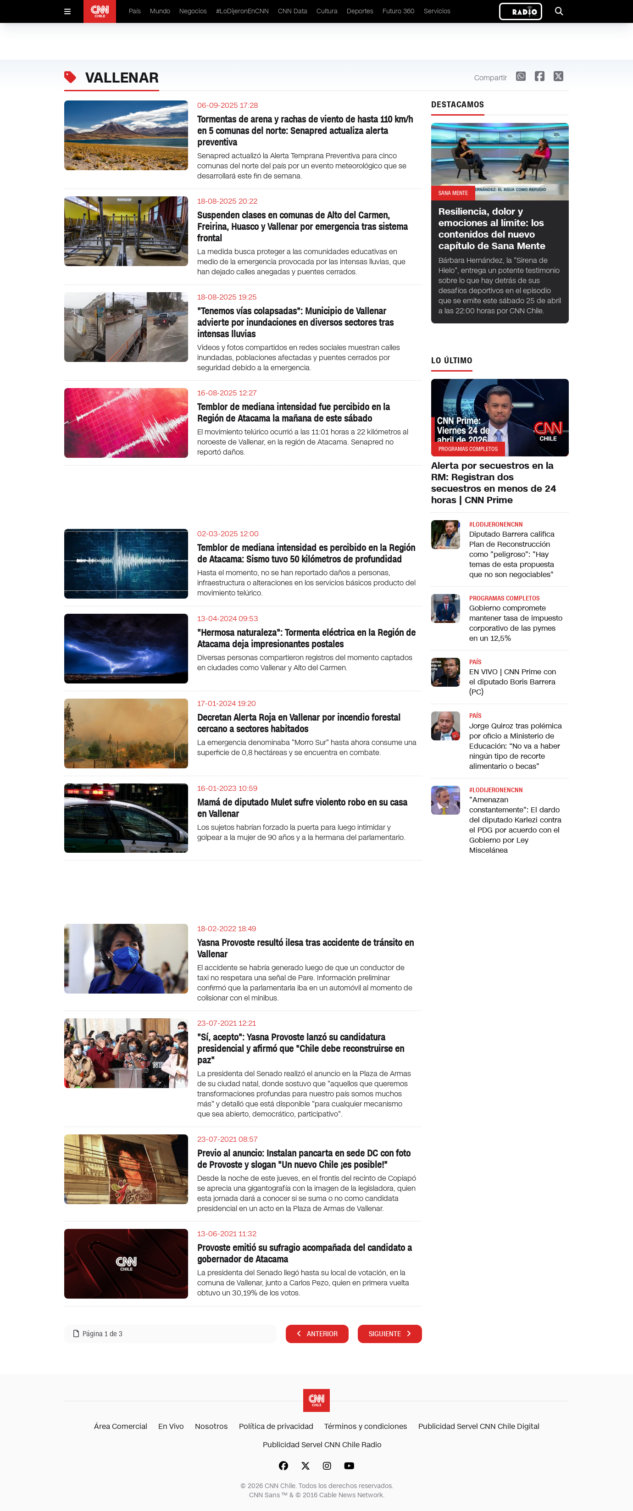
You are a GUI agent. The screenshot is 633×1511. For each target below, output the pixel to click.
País (135, 11)
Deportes (360, 11)
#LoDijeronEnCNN (242, 11)
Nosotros (211, 1426)
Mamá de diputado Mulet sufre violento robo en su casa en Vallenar (302, 808)
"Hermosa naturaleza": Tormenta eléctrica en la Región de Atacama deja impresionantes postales (306, 638)
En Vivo (171, 1426)
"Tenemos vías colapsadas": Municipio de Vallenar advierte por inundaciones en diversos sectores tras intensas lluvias (295, 322)
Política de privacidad (276, 1426)
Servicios (437, 11)
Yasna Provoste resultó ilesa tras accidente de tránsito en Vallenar (305, 948)
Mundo (160, 11)
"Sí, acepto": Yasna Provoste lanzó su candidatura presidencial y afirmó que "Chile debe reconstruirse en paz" (300, 1049)
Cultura (327, 11)
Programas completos (504, 598)
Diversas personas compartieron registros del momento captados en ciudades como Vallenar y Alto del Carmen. (304, 662)
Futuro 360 (399, 11)
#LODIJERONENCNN (496, 524)
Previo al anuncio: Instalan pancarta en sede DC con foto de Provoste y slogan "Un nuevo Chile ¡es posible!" (304, 1159)
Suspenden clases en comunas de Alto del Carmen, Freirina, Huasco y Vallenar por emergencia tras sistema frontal (302, 226)
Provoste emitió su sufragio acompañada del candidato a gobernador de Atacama (304, 1253)
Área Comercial (120, 1426)
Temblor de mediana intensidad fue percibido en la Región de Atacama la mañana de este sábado (293, 412)
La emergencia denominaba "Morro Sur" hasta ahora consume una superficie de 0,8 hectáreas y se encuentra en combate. (306, 747)
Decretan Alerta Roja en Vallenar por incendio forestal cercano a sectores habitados (298, 723)
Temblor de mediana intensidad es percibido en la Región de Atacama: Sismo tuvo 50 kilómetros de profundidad (306, 553)
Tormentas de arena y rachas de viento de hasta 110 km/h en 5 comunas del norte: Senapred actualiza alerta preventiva (305, 131)
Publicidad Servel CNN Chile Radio (322, 1444)
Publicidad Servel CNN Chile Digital (478, 1426)
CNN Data (292, 11)
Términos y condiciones (365, 1426)
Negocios (193, 11)
